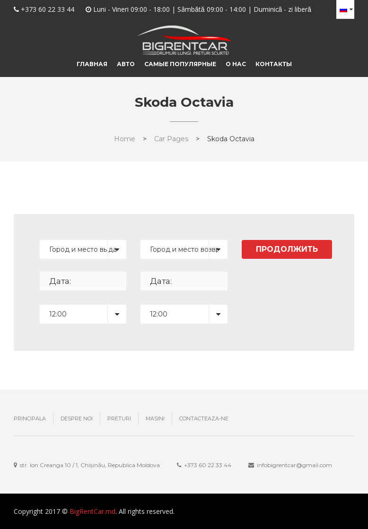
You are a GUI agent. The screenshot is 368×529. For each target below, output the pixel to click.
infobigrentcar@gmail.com (294, 465)
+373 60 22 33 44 (47, 9)
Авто (126, 64)
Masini (155, 418)
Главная (92, 64)
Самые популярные (180, 64)
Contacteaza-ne (203, 418)
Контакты (273, 64)
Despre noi (77, 418)
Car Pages (171, 139)
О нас (236, 64)
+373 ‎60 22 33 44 (207, 465)
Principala (30, 418)
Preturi (119, 418)
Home (124, 139)
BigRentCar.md (92, 511)
